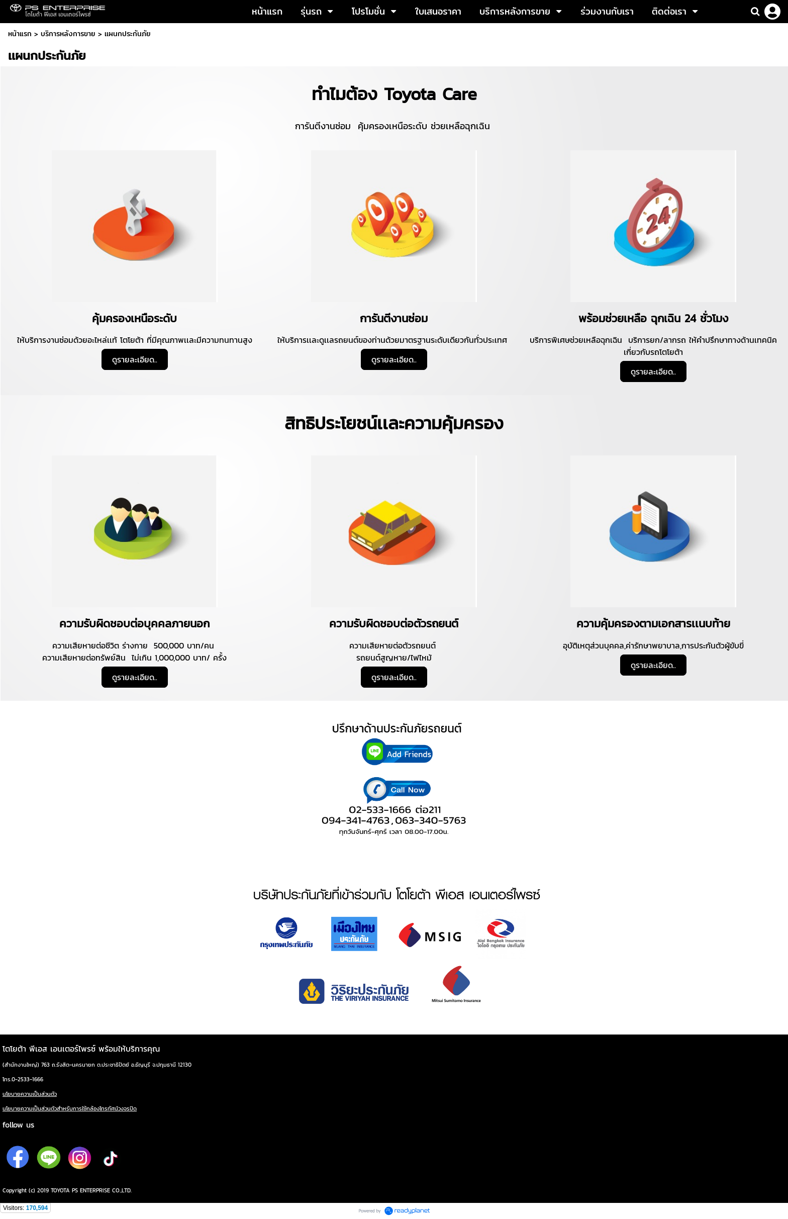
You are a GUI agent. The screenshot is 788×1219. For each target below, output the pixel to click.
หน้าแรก (20, 33)
